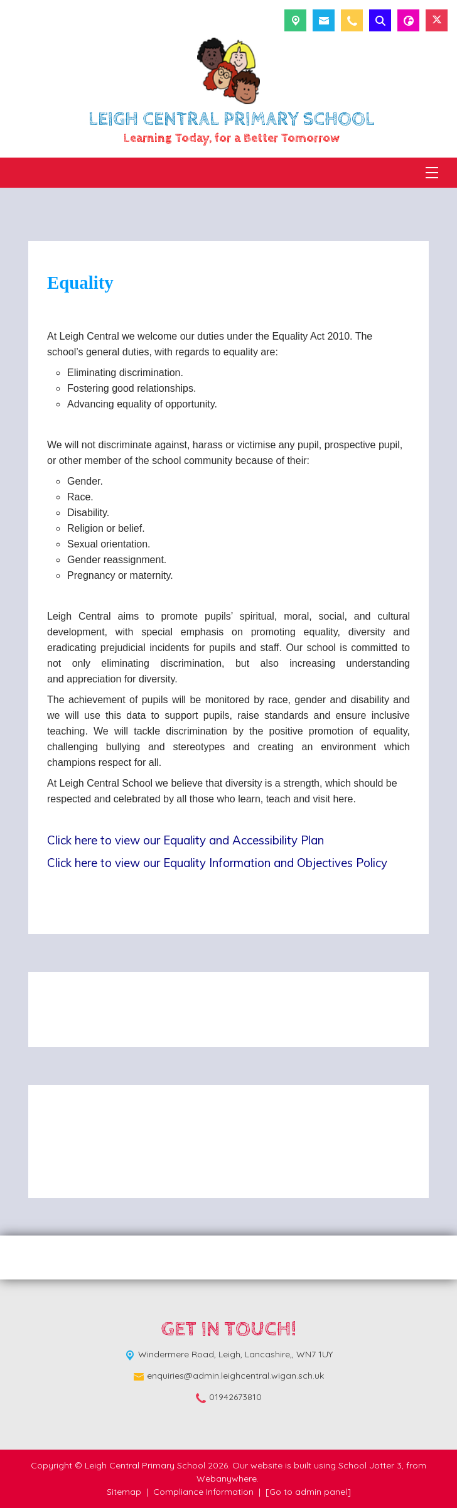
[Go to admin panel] (308, 1491)
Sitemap (124, 1491)
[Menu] (432, 173)
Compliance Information (203, 1491)
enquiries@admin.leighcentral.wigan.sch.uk (235, 1375)
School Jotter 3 (370, 1465)
